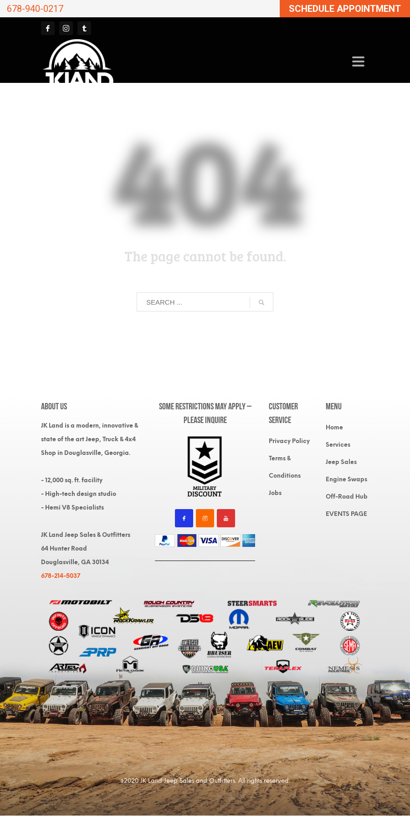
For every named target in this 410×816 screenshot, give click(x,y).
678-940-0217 (35, 8)
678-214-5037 (60, 575)
